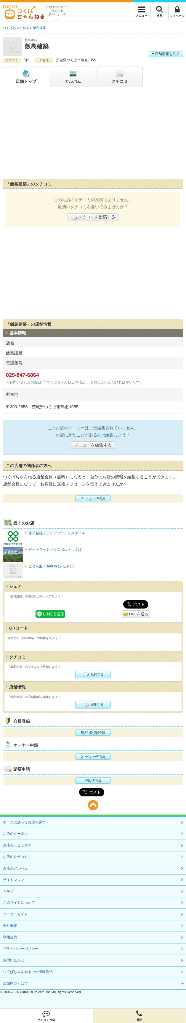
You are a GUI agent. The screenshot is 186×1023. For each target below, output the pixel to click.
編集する (92, 704)
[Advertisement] (93, 134)
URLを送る (135, 614)
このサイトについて (19, 903)
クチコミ (119, 76)
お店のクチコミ (15, 857)
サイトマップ (13, 880)
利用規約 (10, 937)
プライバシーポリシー (21, 949)
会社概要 (10, 926)
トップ (26, 76)
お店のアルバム (15, 868)
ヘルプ (8, 891)
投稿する (92, 674)
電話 (139, 1016)
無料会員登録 (93, 732)
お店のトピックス (17, 845)
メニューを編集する (93, 445)
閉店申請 (93, 780)
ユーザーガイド (15, 914)
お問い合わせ (13, 960)
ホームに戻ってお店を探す (24, 822)
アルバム (73, 76)
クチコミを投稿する (93, 217)
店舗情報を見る (166, 54)
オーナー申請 (93, 498)
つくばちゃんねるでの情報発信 (28, 972)
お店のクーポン (15, 834)
